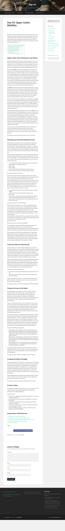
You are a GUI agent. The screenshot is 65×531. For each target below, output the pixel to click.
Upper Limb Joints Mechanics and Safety (17, 48)
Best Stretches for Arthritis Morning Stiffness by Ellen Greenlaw (23, 422)
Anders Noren (55, 528)
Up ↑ (61, 528)
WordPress (19, 528)
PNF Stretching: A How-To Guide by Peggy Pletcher (20, 421)
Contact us (46, 519)
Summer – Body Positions (53, 46)
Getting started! (51, 33)
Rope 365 (32, 6)
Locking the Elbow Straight (14, 53)
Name (8, 472)
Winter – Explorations (52, 50)
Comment (9, 455)
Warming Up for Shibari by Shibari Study (18, 419)
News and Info (40, 16)
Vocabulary (51, 42)
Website (8, 483)
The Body (15, 438)
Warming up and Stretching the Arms (16, 50)
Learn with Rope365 (9, 16)
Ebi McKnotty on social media (12, 505)
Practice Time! (11, 55)
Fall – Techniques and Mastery (54, 48)
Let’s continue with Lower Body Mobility (23, 433)
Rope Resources (29, 16)
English (19, 16)
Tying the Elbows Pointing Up (14, 51)
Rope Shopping (52, 40)
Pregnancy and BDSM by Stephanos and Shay (19, 424)
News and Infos (51, 54)
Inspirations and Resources (14, 56)
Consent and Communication (52, 36)
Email (8, 477)
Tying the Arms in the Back (14, 52)
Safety (50, 38)
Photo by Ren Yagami (13, 426)
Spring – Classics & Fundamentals (52, 45)
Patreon (56, 59)
